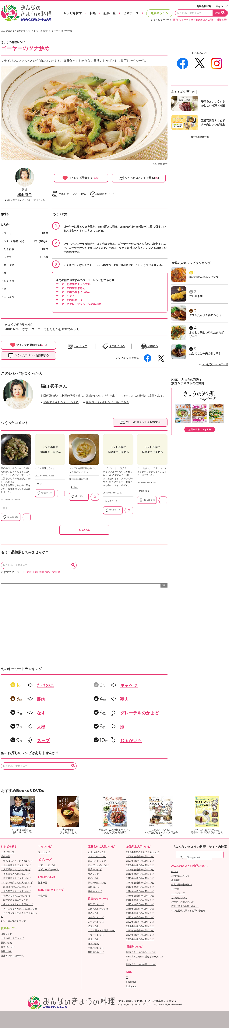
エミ (39, 484)
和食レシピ (93, 939)
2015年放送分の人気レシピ (140, 895)
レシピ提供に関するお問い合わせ (188, 910)
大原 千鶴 (32, 572)
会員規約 (175, 880)
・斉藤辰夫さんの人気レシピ (15, 874)
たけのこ (45, 685)
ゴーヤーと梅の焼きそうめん (73, 292)
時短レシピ (93, 926)
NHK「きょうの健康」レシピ (141, 964)
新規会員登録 (203, 6)
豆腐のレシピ (95, 869)
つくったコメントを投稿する (28, 355)
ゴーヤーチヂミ (65, 296)
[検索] (199, 857)
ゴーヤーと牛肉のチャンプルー (74, 284)
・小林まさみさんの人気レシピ (17, 904)
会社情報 (175, 889)
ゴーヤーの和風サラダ (69, 300)
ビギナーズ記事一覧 (48, 869)
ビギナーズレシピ (47, 865)
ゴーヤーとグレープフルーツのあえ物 (78, 304)
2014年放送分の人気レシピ (140, 891)
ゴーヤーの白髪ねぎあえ (70, 288)
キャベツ (129, 685)
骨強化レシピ (8, 947)
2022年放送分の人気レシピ (140, 926)
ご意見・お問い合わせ (182, 902)
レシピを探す (73, 13)
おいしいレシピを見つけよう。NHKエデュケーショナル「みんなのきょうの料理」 (26, 12)
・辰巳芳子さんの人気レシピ (15, 891)
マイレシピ (222, 6)
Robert (74, 487)
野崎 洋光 (45, 572)
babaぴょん (111, 501)
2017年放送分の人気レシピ (140, 904)
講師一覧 (5, 856)
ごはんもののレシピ (98, 908)
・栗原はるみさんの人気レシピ (17, 861)
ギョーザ (183, 19)
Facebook (131, 981)
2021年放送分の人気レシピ (140, 921)
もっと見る (84, 529)
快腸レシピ (6, 951)
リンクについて (179, 897)
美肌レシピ (6, 942)
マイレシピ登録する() (81, 178)
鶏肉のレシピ (95, 887)
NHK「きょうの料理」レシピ (141, 952)
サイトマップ (178, 893)
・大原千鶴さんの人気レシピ (15, 869)
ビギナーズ (131, 13)
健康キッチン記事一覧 (12, 955)
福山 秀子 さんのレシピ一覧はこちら (26, 200)
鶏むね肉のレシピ (97, 882)
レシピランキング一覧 (215, 364)
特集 (93, 13)
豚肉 (175, 19)
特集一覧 (42, 895)
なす (41, 713)
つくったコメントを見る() (138, 178)
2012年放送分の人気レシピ (140, 882)
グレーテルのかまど (139, 713)
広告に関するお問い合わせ (185, 906)
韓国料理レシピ (96, 952)
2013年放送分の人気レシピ (140, 887)
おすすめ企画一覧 (200, 137)
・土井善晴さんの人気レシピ (15, 865)
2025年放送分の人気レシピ (140, 939)
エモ (5, 508)
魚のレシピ (93, 878)
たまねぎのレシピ (97, 852)
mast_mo (144, 490)
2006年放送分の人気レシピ (140, 856)
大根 (41, 726)
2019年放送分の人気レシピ (140, 913)
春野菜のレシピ (96, 904)
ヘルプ (174, 871)
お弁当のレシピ (96, 917)
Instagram (131, 986)
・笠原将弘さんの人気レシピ (15, 878)
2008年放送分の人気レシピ (140, 865)
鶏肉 (124, 699)
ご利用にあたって (180, 875)
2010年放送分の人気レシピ (140, 874)
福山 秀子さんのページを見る (61, 402)
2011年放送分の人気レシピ (140, 878)
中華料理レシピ (96, 948)
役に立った (11, 517)
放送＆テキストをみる (199, 429)
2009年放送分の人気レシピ (140, 869)
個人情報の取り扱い (181, 884)
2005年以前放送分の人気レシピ (142, 852)
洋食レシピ (93, 943)
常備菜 (56, 572)
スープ (43, 740)
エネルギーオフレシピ (12, 938)
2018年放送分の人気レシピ (140, 908)
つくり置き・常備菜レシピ (101, 930)
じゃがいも (131, 740)
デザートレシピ (96, 935)
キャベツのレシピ (97, 856)
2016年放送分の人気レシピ (140, 900)
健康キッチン (159, 13)
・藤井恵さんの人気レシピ (14, 900)
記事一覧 (110, 13)
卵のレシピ (93, 874)
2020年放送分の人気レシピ (140, 917)
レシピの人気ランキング (13, 921)
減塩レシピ (6, 934)
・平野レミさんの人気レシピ (15, 895)
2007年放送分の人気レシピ (140, 861)
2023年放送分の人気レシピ (140, 930)
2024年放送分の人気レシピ (140, 935)
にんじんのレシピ (97, 861)
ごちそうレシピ (96, 921)
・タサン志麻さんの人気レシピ (17, 882)
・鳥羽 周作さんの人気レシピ (16, 887)
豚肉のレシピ (95, 891)
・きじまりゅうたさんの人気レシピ (19, 908)
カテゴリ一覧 (8, 852)
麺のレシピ (93, 913)
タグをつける (117, 346)
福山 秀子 (24, 195)
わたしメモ (80, 346)
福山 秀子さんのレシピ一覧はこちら (107, 402)
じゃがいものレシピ (98, 865)
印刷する (152, 346)
